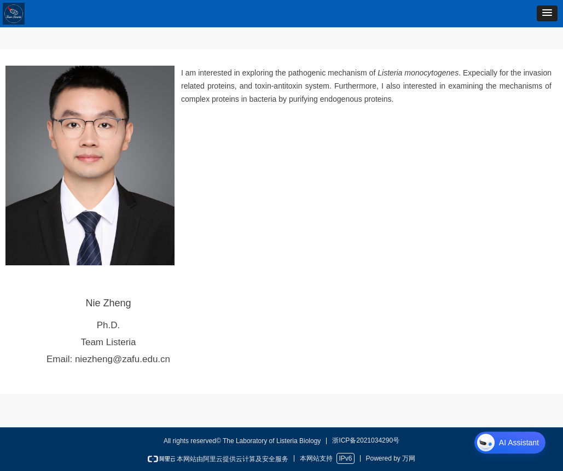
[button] (547, 13)
